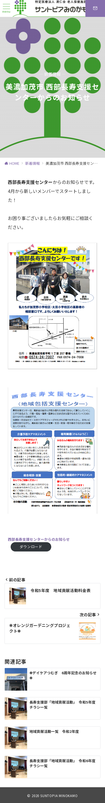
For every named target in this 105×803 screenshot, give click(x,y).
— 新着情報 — (52, 74)
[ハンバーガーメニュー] (6, 8)
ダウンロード (31, 546)
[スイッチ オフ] (78, 8)
